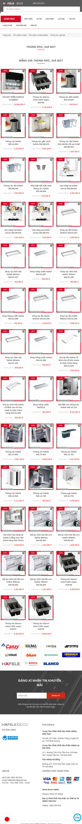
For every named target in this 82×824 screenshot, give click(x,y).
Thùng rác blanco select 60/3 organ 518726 (69, 582)
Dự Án (39, 19)
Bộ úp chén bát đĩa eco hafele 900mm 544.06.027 (69, 537)
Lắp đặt (61, 19)
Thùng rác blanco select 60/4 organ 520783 (41, 100)
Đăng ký (56, 696)
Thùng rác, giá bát (57, 35)
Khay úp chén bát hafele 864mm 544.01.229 (13, 360)
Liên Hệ (33, 25)
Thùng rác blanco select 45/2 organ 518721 (13, 626)
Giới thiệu (28, 19)
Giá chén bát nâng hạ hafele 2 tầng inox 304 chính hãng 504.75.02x (13, 537)
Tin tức (72, 19)
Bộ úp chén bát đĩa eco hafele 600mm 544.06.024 (41, 537)
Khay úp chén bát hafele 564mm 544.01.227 (13, 274)
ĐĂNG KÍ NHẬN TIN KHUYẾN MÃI (39, 683)
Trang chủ (7, 35)
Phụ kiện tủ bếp (20, 35)
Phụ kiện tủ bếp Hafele (38, 35)
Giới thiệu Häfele (9, 730)
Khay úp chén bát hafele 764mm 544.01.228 (69, 274)
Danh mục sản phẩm (9, 20)
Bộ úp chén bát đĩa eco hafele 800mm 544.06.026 (13, 582)
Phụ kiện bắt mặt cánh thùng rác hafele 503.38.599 (41, 188)
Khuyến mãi (21, 25)
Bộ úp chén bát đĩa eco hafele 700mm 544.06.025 (41, 582)
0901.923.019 (38, 3)
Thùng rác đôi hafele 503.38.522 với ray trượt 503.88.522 (69, 144)
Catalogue (7, 25)
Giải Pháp (50, 19)
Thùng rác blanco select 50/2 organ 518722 (41, 626)
